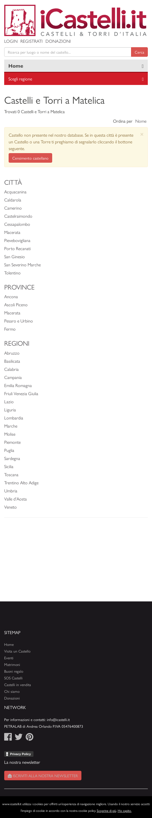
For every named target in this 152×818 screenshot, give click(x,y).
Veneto (10, 507)
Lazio (9, 401)
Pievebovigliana (17, 240)
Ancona (11, 296)
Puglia (9, 450)
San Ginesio (14, 256)
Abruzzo (12, 353)
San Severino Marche (22, 264)
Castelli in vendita (17, 684)
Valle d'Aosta (15, 498)
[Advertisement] (76, 562)
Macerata (12, 232)
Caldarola (12, 199)
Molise (9, 434)
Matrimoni (12, 664)
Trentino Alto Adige (21, 482)
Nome (140, 121)
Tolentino (12, 272)
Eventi (8, 657)
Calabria (11, 369)
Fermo (10, 329)
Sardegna (12, 458)
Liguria (10, 409)
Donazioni (58, 41)
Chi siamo (12, 691)
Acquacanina (15, 191)
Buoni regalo (13, 671)
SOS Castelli (13, 678)
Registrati (31, 41)
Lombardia (13, 417)
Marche (10, 426)
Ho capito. (125, 810)
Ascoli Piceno (16, 304)
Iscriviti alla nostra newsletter (43, 775)
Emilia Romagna (18, 385)
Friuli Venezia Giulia (21, 393)
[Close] (142, 134)
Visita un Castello (17, 651)
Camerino (13, 208)
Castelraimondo (18, 216)
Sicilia (8, 466)
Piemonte (12, 442)
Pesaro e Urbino (18, 320)
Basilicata (12, 361)
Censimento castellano (30, 158)
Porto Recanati (17, 248)
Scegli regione (20, 78)
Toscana (11, 474)
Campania (13, 377)
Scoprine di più (106, 810)
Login (11, 41)
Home (15, 65)
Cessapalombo (17, 224)
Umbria (10, 490)
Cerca (139, 52)
